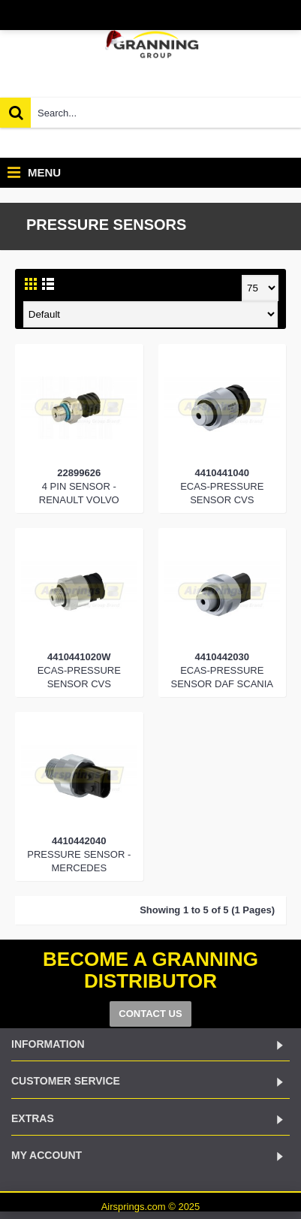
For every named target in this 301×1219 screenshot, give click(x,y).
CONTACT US (150, 1013)
